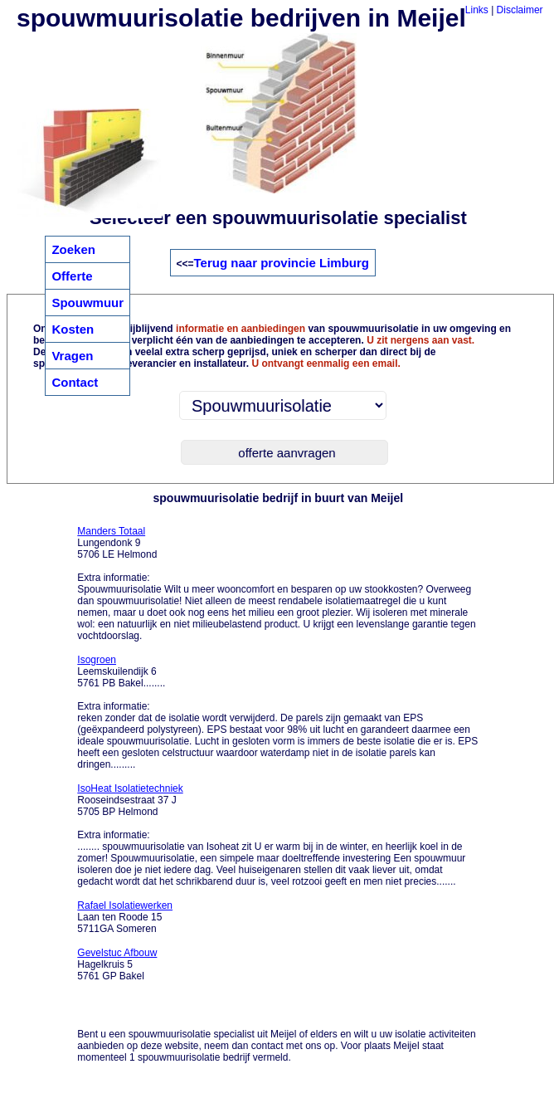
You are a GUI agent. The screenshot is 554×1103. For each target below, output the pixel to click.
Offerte (71, 276)
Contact (74, 382)
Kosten (72, 329)
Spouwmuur (87, 302)
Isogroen (96, 660)
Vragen (72, 356)
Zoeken (73, 249)
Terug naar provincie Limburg (281, 263)
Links (476, 10)
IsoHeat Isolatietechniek (129, 788)
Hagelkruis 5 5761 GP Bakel (117, 964)
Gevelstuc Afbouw (117, 953)
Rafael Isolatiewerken (125, 905)
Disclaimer (520, 10)
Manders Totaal (111, 531)
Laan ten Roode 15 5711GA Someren (125, 917)
